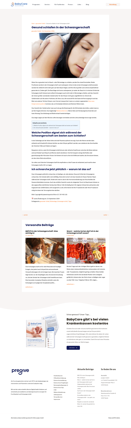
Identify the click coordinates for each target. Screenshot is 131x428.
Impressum (57, 399)
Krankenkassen (58, 376)
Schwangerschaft (63, 201)
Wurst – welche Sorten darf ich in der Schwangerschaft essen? (84, 232)
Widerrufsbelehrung (59, 392)
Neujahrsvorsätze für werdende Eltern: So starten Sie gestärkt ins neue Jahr (86, 404)
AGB (55, 390)
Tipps (71, 201)
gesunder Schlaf (36, 31)
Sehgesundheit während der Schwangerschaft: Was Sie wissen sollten (86, 387)
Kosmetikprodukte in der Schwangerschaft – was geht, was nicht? (86, 398)
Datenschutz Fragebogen (61, 383)
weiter (106, 215)
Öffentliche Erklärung (60, 378)
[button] (40, 4)
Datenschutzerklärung (60, 380)
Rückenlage (54, 201)
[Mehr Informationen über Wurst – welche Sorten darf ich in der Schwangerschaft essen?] (86, 251)
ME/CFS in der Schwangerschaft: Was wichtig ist (42, 232)
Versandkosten (58, 397)
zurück (25, 215)
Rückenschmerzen (62, 110)
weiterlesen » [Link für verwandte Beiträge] (29, 287)
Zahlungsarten (58, 395)
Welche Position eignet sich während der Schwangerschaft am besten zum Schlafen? (58, 125)
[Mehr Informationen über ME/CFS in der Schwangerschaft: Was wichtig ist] (44, 251)
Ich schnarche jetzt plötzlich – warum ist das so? (48, 127)
